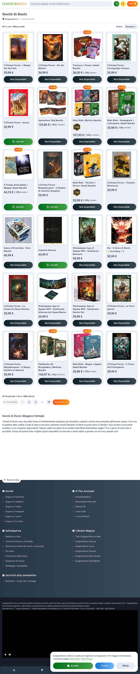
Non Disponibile (18, 79)
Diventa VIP (80, 506)
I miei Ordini (80, 511)
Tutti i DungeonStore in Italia (88, 536)
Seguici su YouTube (14, 521)
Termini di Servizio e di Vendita (19, 541)
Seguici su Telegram (14, 502)
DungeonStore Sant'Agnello (87, 561)
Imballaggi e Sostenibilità (16, 566)
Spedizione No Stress (15, 561)
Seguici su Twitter (13, 506)
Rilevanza (131, 26)
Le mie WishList (82, 516)
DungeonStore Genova (85, 541)
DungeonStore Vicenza (85, 551)
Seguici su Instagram (14, 511)
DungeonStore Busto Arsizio (88, 556)
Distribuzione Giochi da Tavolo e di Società (24, 546)
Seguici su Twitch (13, 516)
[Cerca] (71, 4)
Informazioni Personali (85, 502)
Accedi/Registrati (83, 497)
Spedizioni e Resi (13, 536)
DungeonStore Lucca (84, 546)
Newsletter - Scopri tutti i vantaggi (20, 581)
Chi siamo (9, 551)
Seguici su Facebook (14, 497)
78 (49, 402)
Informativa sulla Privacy (16, 556)
